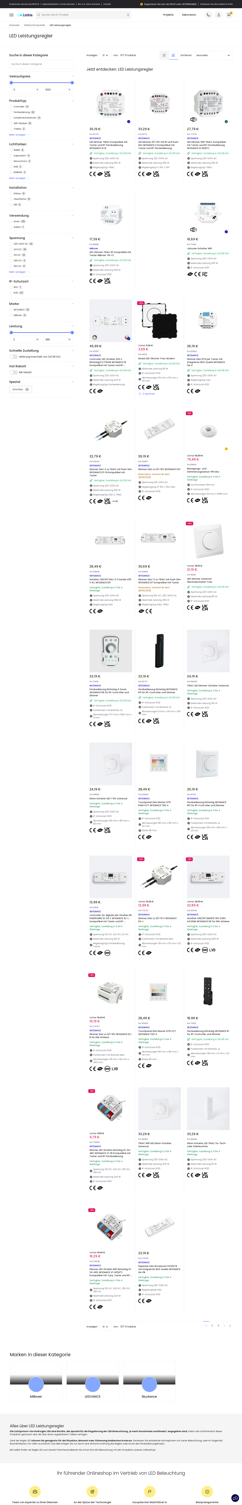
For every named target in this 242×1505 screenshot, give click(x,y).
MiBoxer (36, 1397)
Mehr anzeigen (19, 134)
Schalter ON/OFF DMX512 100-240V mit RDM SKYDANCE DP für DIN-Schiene (208, 920)
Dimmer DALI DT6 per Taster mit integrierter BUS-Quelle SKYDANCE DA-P (206, 362)
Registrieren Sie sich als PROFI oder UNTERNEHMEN (170, 4)
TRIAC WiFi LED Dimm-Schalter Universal (154, 1145)
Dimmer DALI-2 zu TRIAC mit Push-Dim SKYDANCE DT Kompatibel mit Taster (159, 581)
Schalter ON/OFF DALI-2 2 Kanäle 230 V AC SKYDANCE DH (110, 581)
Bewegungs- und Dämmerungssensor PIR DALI (203, 470)
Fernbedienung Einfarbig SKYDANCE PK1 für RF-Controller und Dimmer (206, 804)
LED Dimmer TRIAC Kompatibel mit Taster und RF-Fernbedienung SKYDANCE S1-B (108, 145)
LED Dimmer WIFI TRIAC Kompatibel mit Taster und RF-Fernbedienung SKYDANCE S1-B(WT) (206, 145)
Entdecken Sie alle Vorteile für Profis (216, 4)
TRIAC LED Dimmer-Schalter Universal (208, 685)
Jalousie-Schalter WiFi (199, 248)
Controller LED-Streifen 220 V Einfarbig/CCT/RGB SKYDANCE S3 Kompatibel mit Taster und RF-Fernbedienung (108, 364)
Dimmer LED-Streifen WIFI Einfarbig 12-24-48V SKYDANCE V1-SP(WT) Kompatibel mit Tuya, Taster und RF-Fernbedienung (111, 1274)
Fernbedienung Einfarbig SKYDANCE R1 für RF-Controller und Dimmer (208, 1033)
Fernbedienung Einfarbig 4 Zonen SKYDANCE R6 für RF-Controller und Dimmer (109, 692)
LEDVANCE (92, 1397)
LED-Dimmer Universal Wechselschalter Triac (199, 580)
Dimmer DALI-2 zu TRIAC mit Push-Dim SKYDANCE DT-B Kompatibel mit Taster (111, 472)
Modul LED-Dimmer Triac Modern (156, 358)
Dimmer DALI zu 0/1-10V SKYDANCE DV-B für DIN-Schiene (111, 1036)
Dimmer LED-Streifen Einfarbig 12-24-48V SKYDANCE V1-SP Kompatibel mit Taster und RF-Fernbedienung (110, 1153)
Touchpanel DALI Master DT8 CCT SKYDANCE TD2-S (157, 1033)
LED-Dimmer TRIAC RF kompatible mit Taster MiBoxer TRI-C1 (110, 254)
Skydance (149, 1397)
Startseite (14, 25)
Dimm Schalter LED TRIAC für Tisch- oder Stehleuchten (206, 1145)
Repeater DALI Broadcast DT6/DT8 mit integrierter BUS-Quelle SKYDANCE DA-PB (159, 1269)
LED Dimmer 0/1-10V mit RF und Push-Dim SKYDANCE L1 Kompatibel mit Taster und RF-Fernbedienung (158, 145)
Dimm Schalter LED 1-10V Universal (108, 798)
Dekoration (189, 15)
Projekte (168, 15)
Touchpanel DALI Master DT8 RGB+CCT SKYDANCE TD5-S (154, 804)
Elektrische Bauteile (34, 25)
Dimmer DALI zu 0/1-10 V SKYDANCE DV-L (157, 920)
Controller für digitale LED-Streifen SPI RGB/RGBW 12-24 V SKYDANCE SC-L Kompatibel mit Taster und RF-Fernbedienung (111, 920)
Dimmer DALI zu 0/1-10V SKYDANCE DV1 (159, 469)
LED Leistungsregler (60, 25)
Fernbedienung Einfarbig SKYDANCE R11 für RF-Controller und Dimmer (157, 691)
